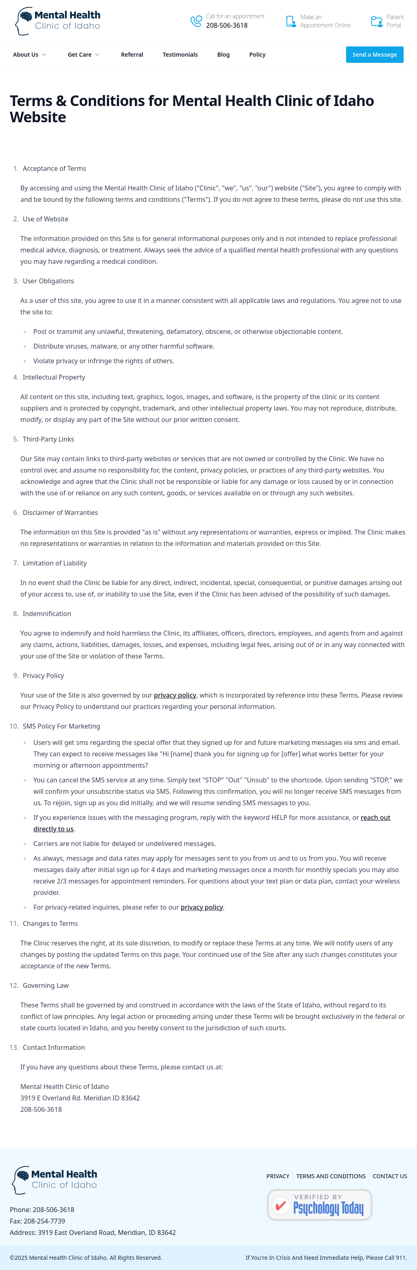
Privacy (277, 1176)
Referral (132, 54)
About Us (30, 55)
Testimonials (180, 54)
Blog (223, 54)
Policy (257, 54)
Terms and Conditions (331, 1176)
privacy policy (175, 695)
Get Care (84, 55)
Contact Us (390, 1176)
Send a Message (375, 54)
